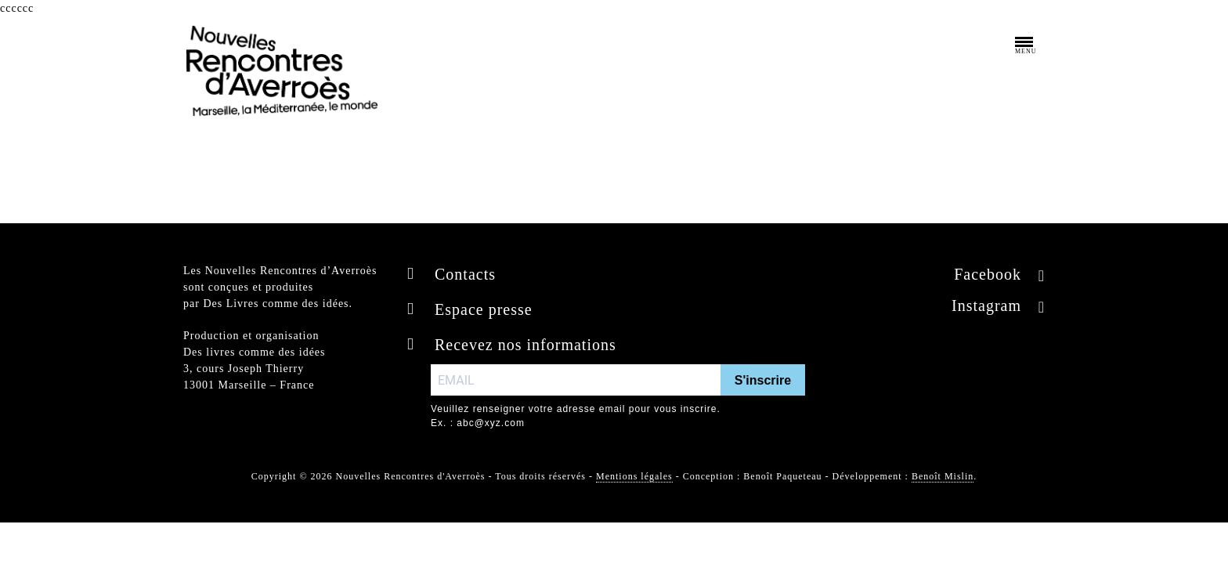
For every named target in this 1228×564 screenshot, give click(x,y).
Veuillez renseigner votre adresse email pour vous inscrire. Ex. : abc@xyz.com (576, 415)
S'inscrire (763, 380)
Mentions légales (634, 476)
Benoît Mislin (942, 476)
